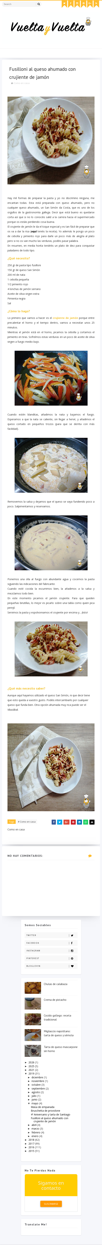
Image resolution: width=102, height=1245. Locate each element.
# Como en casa (27, 822)
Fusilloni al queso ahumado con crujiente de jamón (49, 1120)
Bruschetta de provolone (45, 1111)
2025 (31, 1066)
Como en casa (22, 83)
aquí (40, 231)
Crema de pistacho (55, 1000)
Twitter (51, 936)
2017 (31, 1144)
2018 (31, 1140)
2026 (31, 1063)
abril (34, 1125)
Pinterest (51, 959)
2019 (31, 1074)
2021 (31, 1070)
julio (34, 1096)
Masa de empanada (42, 1107)
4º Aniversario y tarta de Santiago (50, 1115)
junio (35, 1100)
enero (35, 1136)
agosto (36, 1092)
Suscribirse (51, 1204)
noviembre (38, 1081)
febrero (36, 1133)
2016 (31, 1147)
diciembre (38, 1078)
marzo (36, 1129)
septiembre (39, 1089)
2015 (31, 1151)
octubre (36, 1085)
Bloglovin (51, 966)
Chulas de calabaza (55, 984)
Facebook (51, 943)
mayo (35, 1104)
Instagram (51, 951)
